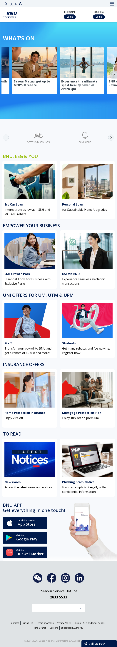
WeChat (37, 578)
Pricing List (27, 623)
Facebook (51, 578)
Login (70, 16)
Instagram (65, 578)
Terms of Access (45, 623)
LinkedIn (79, 578)
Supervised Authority (72, 627)
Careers (54, 627)
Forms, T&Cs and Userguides (89, 623)
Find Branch (40, 627)
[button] (11, 4)
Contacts (14, 623)
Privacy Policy (64, 623)
